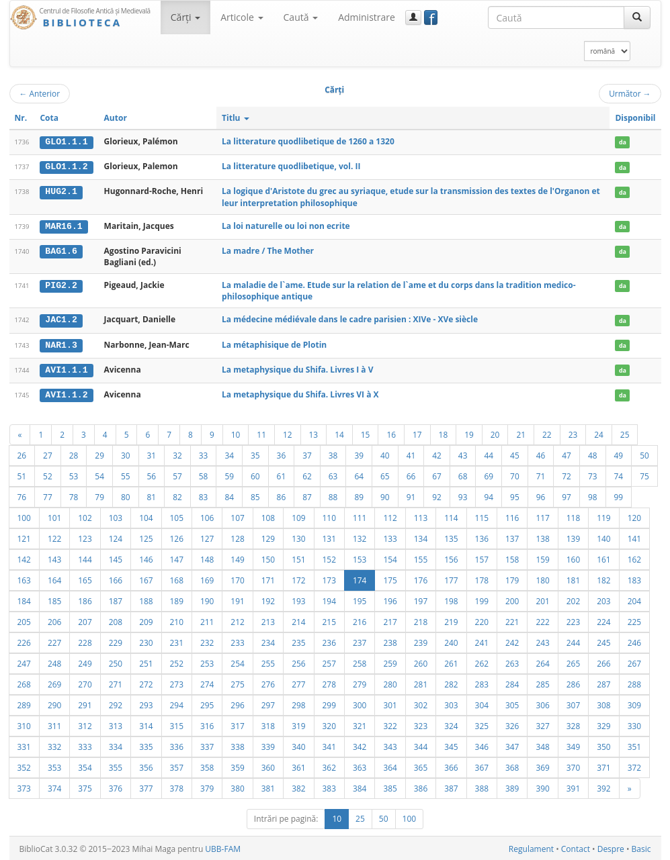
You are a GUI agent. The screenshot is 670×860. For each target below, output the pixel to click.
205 (24, 619)
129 (268, 536)
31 (152, 453)
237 (359, 640)
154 (389, 557)
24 (598, 432)
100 (24, 515)
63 (333, 474)
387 (451, 786)
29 (99, 453)
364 (389, 765)
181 (573, 578)
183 (634, 578)
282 (451, 682)
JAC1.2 (61, 319)
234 (268, 640)
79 (99, 494)
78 (74, 494)
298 (298, 703)
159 (542, 557)
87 (307, 494)
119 (603, 515)
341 (329, 744)
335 (146, 744)
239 (420, 640)
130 (298, 536)
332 (54, 744)
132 (359, 536)
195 (359, 598)
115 (482, 515)
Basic (641, 847)
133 (389, 536)
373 (24, 786)
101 (54, 515)
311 (54, 723)
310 (24, 723)
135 (451, 536)
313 (115, 723)
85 (255, 494)
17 (417, 432)
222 (542, 619)
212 (237, 619)
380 (237, 786)
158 (512, 557)
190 (207, 598)
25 (625, 432)
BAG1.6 (61, 250)
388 (482, 786)
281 (420, 682)
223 (573, 619)
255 (268, 661)
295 (207, 703)
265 (573, 661)
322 (389, 723)
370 (573, 765)
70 (514, 474)
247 (24, 661)
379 (207, 786)
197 (420, 598)
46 (541, 453)
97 (566, 494)
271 (115, 682)
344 (420, 744)
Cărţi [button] (185, 17)
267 (634, 661)
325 (482, 723)
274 (207, 682)
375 (84, 786)
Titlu (235, 118)
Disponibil (635, 118)
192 (268, 598)
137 (512, 536)
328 (573, 723)
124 (115, 536)
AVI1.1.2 (66, 393)
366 (451, 765)
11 (261, 432)
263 (512, 661)
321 (359, 723)
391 (573, 786)
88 (333, 494)
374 (54, 786)
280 (389, 682)
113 (420, 515)
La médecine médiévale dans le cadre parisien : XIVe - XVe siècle (350, 318)
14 (339, 432)
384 (359, 786)
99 (619, 494)
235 (298, 640)
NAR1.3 (61, 344)
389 (512, 786)
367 (482, 765)
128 (237, 536)
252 (176, 661)
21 (521, 432)
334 (115, 744)
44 (488, 453)
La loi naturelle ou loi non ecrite (286, 225)
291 (84, 703)
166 (115, 578)
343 (389, 744)
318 (268, 723)
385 (389, 786)
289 (24, 703)
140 (603, 536)
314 (146, 723)
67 (437, 474)
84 (229, 494)
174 (359, 578)
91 (411, 494)
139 (573, 536)
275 (237, 682)
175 (389, 578)
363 (359, 765)
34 (229, 453)
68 (463, 474)
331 (24, 744)
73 (592, 474)
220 (482, 619)
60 (255, 474)
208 (115, 619)
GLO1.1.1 (66, 142)
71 (541, 474)
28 (74, 453)
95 (514, 494)
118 (573, 515)
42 (437, 453)
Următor (630, 93)
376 (115, 786)
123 (84, 536)
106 (207, 515)
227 (54, 640)
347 (512, 744)
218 (420, 619)
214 (298, 619)
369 (542, 765)
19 (469, 432)
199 (482, 598)
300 (359, 703)
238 (389, 640)
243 (542, 640)
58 (203, 474)
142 (24, 557)
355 (115, 765)
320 (329, 723)
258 (359, 661)
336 (176, 744)
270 (84, 682)
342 (359, 744)
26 (22, 453)
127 (207, 536)
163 (24, 578)
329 (603, 723)
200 (512, 598)
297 (268, 703)
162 (634, 557)
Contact (575, 847)
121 (24, 536)
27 (47, 453)
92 (437, 494)
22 (547, 432)
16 (391, 432)
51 (22, 474)
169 (207, 578)
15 (365, 432)
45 (514, 453)
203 (603, 598)
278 (329, 682)
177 (451, 578)
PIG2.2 (61, 285)
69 (488, 474)
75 (644, 474)
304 (482, 703)
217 (389, 619)
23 (573, 432)
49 (619, 453)
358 (207, 765)
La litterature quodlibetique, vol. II (291, 166)
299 (329, 703)
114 (451, 515)
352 (24, 765)
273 (176, 682)
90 (385, 494)
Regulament (531, 847)
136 (482, 536)
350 (603, 744)
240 (451, 640)
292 (115, 703)
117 (542, 515)
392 (603, 786)
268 (24, 682)
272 (146, 682)
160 (573, 557)
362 (329, 765)
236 (329, 640)
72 (566, 474)
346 (482, 744)
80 (125, 494)
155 (420, 557)
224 (603, 619)
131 (329, 536)
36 (281, 453)
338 (237, 744)
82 (177, 494)
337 (207, 744)
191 (237, 598)
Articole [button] (241, 17)
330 (634, 723)
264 (542, 661)
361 (298, 765)
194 (329, 598)
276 (268, 682)
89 (359, 494)
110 (329, 515)
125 (146, 536)
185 (54, 598)
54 (99, 474)
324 (451, 723)
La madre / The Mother (268, 250)
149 (237, 557)
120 (634, 515)
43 (463, 453)
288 (634, 682)
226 (24, 640)
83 (203, 494)
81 (152, 494)
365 (420, 765)
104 (146, 515)
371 (603, 765)
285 (542, 682)
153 (359, 557)
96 (541, 494)
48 (592, 453)
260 (420, 661)
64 (359, 474)
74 (619, 474)
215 (329, 619)
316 (207, 723)
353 (54, 765)
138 (542, 536)
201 (542, 598)
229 (115, 640)
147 (176, 557)
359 (237, 765)
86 (281, 494)
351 (634, 744)
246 (634, 640)
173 (329, 578)
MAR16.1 (63, 226)
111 (359, 515)
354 (84, 765)
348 (542, 744)
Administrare (366, 17)
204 (634, 598)
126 (176, 536)
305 (512, 703)
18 (443, 432)
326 (512, 723)
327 (542, 723)
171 (268, 578)
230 (146, 640)
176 (420, 578)
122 (54, 536)
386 (420, 786)
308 (603, 703)
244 (573, 640)
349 (573, 744)
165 (84, 578)
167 (146, 578)
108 (268, 515)
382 (298, 786)
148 (207, 557)
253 (207, 661)
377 (146, 786)
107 (237, 515)
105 (176, 515)
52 (47, 474)
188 (146, 598)
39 (359, 453)
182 (603, 578)
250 (115, 661)
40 (385, 453)
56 (152, 474)
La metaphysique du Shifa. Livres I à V (297, 368)
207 (84, 619)
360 (268, 765)
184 (24, 598)
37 (307, 453)
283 (482, 682)
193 (298, 598)
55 (125, 474)
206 (54, 619)
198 (451, 598)
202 (573, 598)
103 (115, 515)
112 (389, 515)
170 (237, 578)
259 (389, 661)
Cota (49, 118)
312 (84, 723)
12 (287, 432)
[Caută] (637, 17)
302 (420, 703)
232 (207, 640)
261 (451, 661)
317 (237, 723)
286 (573, 682)
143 (54, 557)
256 (298, 661)
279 (359, 682)
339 (268, 744)
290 (54, 703)
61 (281, 474)
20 (495, 432)
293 (146, 703)
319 (298, 723)
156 (451, 557)
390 (542, 786)
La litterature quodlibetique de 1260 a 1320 (308, 141)
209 (146, 619)
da (622, 142)
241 (482, 640)
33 (203, 453)
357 (176, 765)
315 (176, 723)
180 (542, 578)
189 (176, 598)
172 (298, 578)
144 (84, 557)
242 (512, 640)
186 (84, 598)
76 (22, 494)
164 (54, 578)
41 (411, 453)
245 (603, 640)
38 (333, 453)
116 (512, 515)
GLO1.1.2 (66, 166)
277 (298, 682)
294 (176, 703)
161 (603, 557)
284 (512, 682)
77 (47, 494)
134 (420, 536)
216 (359, 619)
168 (176, 578)
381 (268, 786)
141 (634, 536)
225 (634, 619)
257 (329, 661)
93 (463, 494)
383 (329, 786)
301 (389, 703)
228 (84, 640)
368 (512, 765)
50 (644, 453)
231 (176, 640)
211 (207, 619)
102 (84, 515)
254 (237, 661)
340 (298, 744)
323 (420, 723)
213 (268, 619)
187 (115, 598)
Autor (115, 118)
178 (482, 578)
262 (482, 661)
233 (237, 640)
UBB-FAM (223, 847)
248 (54, 661)
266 (603, 661)
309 (634, 703)
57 (177, 474)
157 (482, 557)
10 (236, 432)
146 (146, 557)
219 (451, 619)
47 (566, 453)
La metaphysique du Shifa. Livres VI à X (300, 393)
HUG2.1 (61, 191)
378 (176, 786)
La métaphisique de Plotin (274, 343)
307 (573, 703)
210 (176, 619)
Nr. (21, 118)
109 (298, 515)
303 (451, 703)
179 (512, 578)
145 (115, 557)
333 (84, 744)
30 (125, 453)
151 (298, 557)
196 (389, 598)
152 (329, 557)
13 (314, 432)
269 (54, 682)
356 (146, 765)
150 (268, 557)
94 (488, 494)
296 (237, 703)
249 (84, 661)
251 (146, 661)
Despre (610, 847)
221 (512, 619)
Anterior (39, 93)
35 (255, 453)
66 (411, 474)
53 (74, 474)
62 (307, 474)
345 (451, 744)
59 (229, 474)
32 (177, 453)
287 (603, 682)
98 (592, 494)
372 (634, 765)
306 (542, 703)
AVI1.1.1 (66, 369)
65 (385, 474)
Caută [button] (301, 17)
